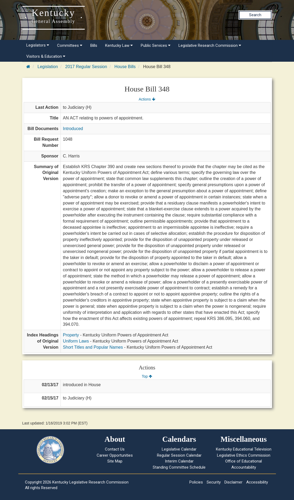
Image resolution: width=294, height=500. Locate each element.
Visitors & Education (45, 56)
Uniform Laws (76, 341)
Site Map (114, 461)
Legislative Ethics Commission (243, 455)
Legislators (37, 45)
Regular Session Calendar (179, 455)
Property (71, 335)
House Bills (125, 66)
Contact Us (115, 449)
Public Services (156, 45)
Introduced (73, 128)
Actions (147, 99)
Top (147, 376)
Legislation (47, 66)
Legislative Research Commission (209, 45)
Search (255, 14)
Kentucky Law (119, 45)
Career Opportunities (115, 455)
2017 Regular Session (86, 66)
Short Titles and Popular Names (93, 347)
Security (214, 482)
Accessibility (257, 482)
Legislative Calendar (179, 449)
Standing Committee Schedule (179, 467)
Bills (93, 45)
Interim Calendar (179, 461)
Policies (196, 482)
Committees (69, 45)
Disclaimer (233, 482)
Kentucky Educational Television (243, 449)
